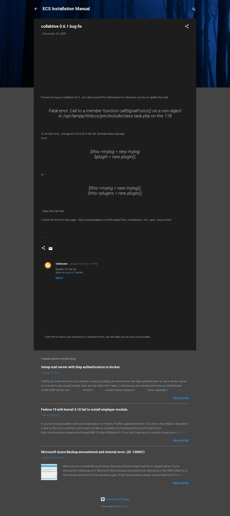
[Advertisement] (115, 65)
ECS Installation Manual (66, 8)
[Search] (194, 9)
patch (70, 272)
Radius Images (122, 506)
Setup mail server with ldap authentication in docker (80, 367)
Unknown (62, 263)
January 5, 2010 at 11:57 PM (83, 263)
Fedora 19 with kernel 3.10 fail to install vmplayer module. (84, 409)
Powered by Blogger (115, 499)
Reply (59, 278)
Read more (181, 398)
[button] (187, 27)
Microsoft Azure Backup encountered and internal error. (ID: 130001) (93, 452)
